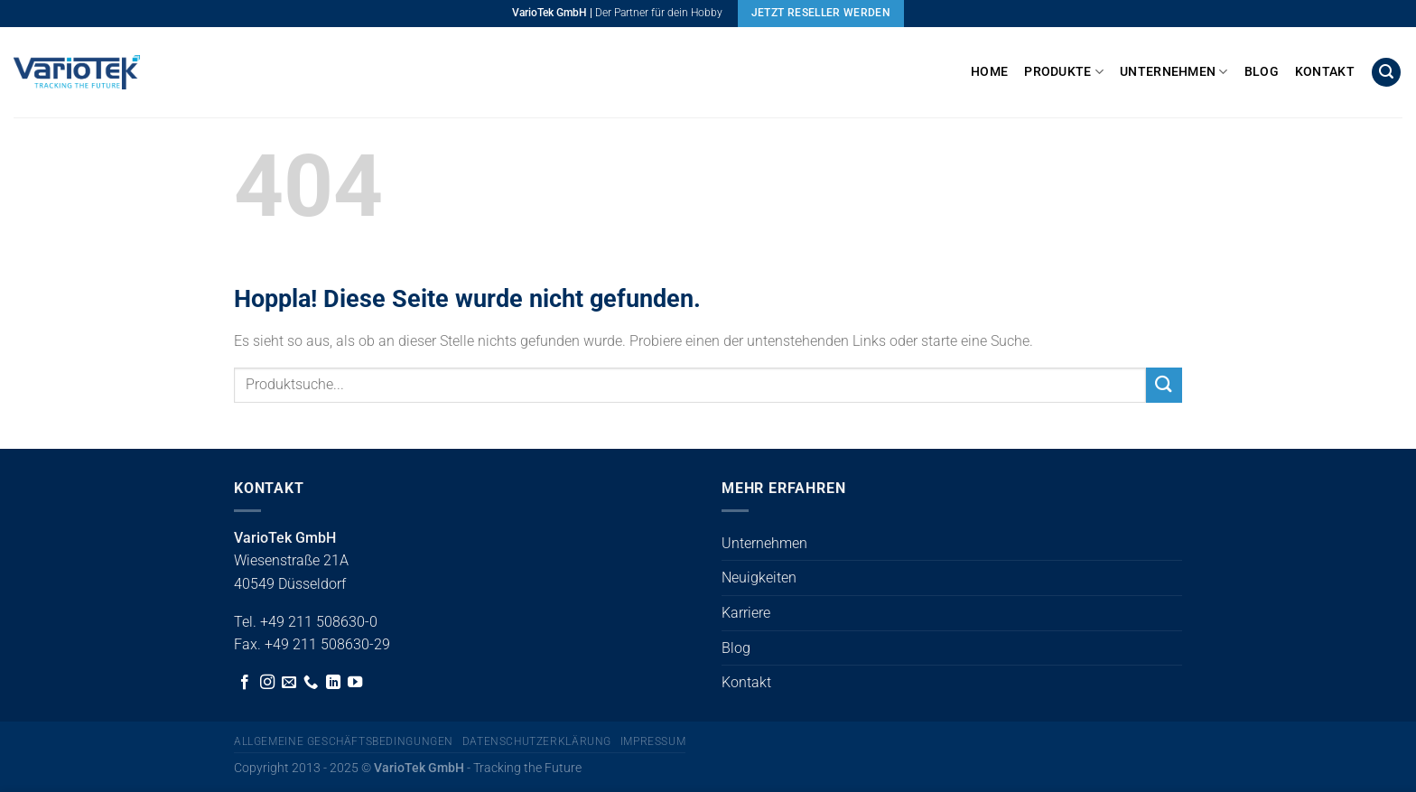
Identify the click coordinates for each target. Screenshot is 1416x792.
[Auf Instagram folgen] (267, 683)
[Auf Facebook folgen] (245, 683)
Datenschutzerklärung (536, 741)
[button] (1386, 73)
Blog (1261, 71)
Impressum (653, 741)
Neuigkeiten (759, 577)
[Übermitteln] (1164, 385)
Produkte (1064, 71)
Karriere (746, 612)
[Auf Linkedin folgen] (333, 683)
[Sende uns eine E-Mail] (289, 683)
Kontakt (1325, 71)
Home (989, 71)
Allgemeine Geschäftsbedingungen (343, 741)
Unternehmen (1174, 71)
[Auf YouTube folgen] (355, 683)
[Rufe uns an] (310, 683)
